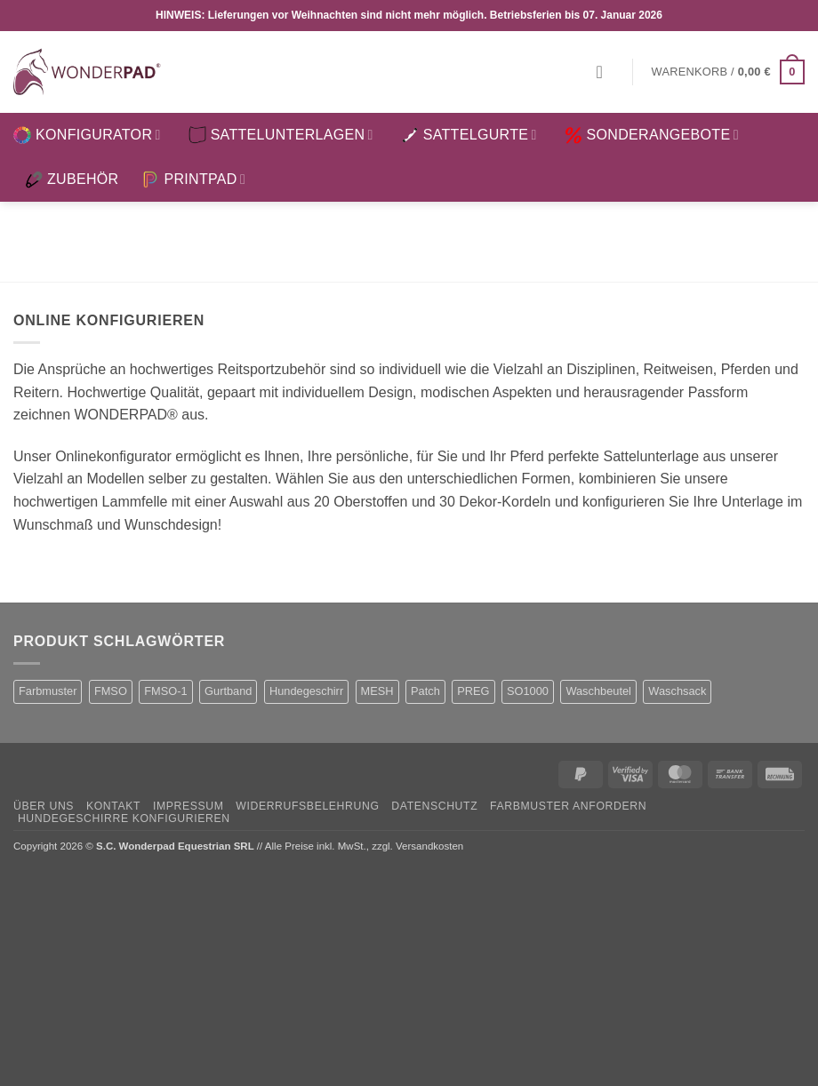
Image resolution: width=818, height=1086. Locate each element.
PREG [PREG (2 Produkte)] (473, 691)
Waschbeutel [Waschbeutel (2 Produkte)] (598, 691)
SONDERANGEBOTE (652, 135)
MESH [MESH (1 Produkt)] (377, 691)
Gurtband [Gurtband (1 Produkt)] (228, 691)
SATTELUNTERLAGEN (280, 135)
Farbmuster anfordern (568, 806)
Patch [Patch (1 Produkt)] (425, 691)
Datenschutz (434, 806)
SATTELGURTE (469, 135)
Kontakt (113, 806)
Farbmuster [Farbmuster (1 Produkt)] (47, 691)
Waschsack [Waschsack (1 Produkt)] (677, 691)
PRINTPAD (193, 179)
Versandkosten (429, 846)
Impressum (188, 806)
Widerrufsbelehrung (307, 806)
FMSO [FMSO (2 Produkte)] (110, 691)
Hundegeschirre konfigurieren (124, 818)
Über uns (43, 806)
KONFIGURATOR (87, 135)
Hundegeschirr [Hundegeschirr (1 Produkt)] (306, 691)
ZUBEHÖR (71, 179)
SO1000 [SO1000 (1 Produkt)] (528, 691)
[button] (605, 72)
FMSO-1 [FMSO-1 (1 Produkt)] (165, 691)
